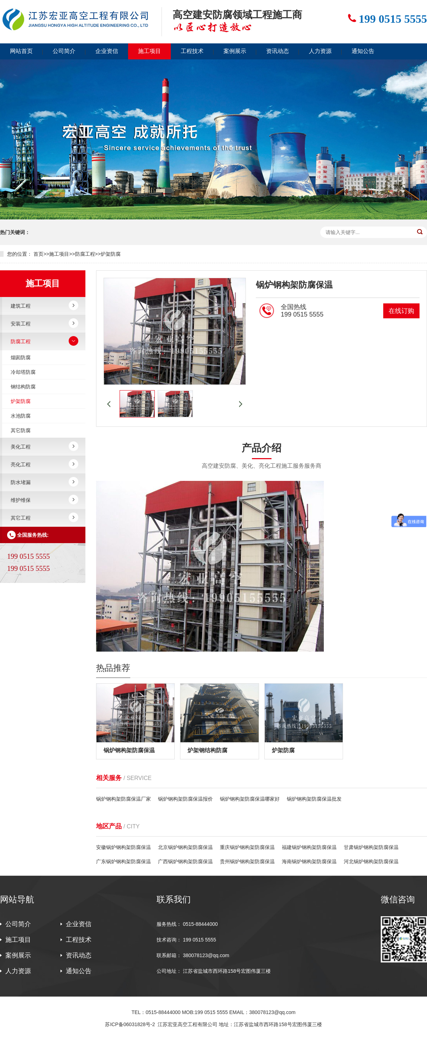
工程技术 (192, 51)
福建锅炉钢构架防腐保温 (309, 847)
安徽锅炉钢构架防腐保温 (123, 847)
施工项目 (149, 51)
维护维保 (21, 500)
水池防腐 (21, 416)
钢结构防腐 (23, 386)
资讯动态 (277, 51)
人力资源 (320, 51)
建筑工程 (21, 306)
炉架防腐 (111, 254)
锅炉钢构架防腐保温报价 (185, 799)
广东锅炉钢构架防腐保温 (123, 861)
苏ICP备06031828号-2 (130, 1024)
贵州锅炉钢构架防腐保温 (247, 861)
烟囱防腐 (21, 357)
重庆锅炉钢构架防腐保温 (247, 847)
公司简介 (64, 51)
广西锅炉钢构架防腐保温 (185, 861)
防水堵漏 (21, 482)
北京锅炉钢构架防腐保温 (185, 847)
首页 (38, 254)
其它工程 (21, 518)
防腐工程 (85, 254)
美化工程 (21, 447)
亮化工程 (21, 464)
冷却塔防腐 (23, 372)
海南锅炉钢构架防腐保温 (309, 861)
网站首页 (21, 51)
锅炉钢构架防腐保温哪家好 (250, 799)
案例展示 (234, 51)
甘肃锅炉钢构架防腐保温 (371, 847)
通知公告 (363, 51)
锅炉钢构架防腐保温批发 (314, 799)
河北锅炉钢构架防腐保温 (371, 861)
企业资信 (106, 51)
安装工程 (21, 324)
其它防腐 (21, 430)
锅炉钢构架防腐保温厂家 (123, 799)
